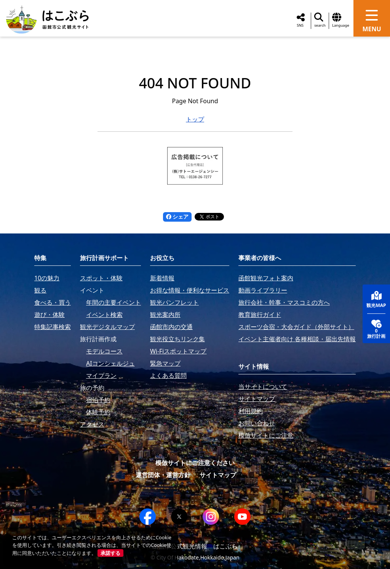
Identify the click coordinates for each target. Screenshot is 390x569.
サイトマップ (218, 475)
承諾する (110, 553)
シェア (177, 216)
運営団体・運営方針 (163, 475)
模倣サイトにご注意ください (195, 463)
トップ (195, 119)
